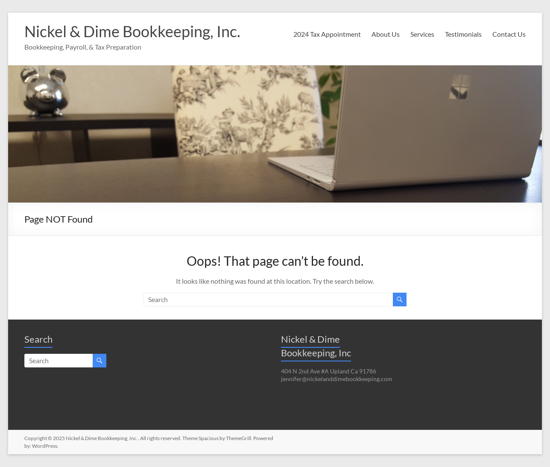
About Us (386, 34)
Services (422, 34)
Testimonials (463, 34)
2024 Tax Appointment (327, 34)
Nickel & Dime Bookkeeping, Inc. (132, 31)
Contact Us (509, 34)
